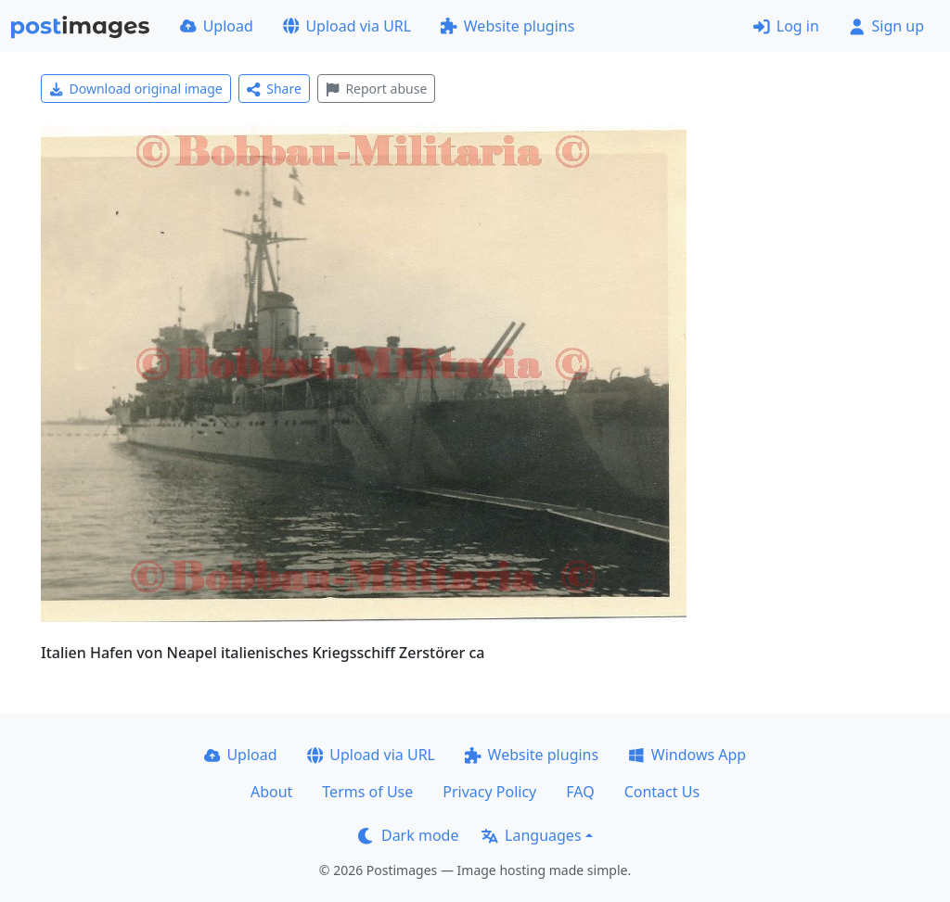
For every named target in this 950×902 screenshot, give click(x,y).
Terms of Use (367, 791)
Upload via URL (347, 26)
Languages (531, 835)
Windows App (687, 754)
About (271, 791)
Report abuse (376, 88)
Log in (786, 26)
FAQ (580, 791)
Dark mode (408, 835)
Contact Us (662, 791)
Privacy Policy (489, 791)
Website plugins (507, 26)
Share (274, 88)
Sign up (886, 26)
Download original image (136, 88)
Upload (216, 26)
